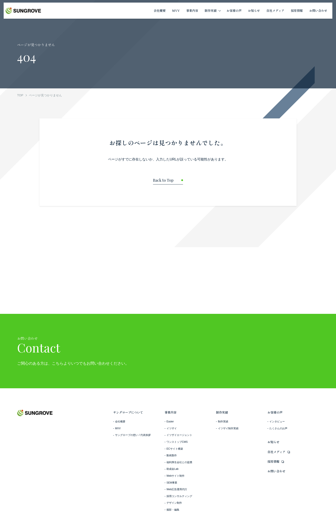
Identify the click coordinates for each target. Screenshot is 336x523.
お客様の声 (274, 412)
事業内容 (171, 412)
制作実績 (222, 412)
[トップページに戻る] (168, 181)
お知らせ (273, 442)
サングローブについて (128, 412)
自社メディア (276, 452)
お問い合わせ (276, 471)
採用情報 (273, 461)
